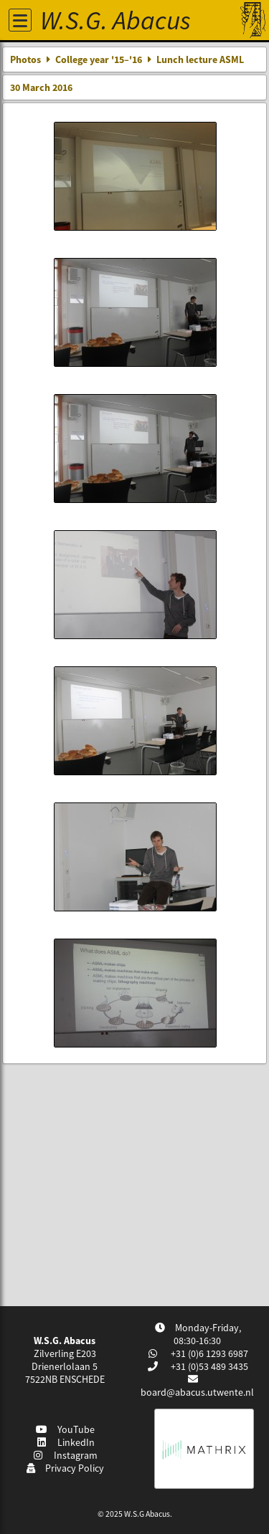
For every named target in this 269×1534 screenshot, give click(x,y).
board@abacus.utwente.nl (197, 1392)
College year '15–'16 (98, 59)
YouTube (65, 1429)
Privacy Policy (65, 1468)
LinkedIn (65, 1442)
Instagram (65, 1455)
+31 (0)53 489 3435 (208, 1366)
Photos (25, 59)
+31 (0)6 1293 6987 (208, 1353)
